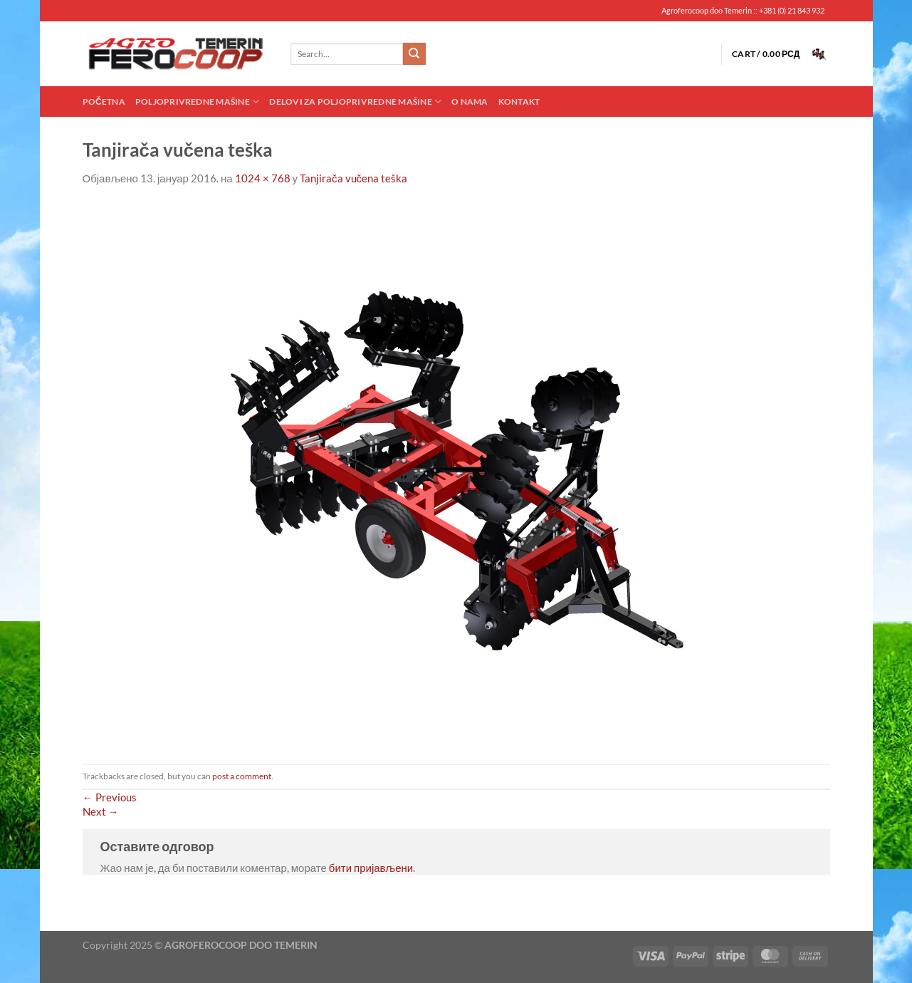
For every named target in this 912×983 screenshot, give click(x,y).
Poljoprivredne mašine (197, 101)
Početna (104, 101)
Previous (110, 797)
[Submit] (414, 54)
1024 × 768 (262, 178)
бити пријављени (371, 867)
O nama (469, 101)
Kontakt (519, 101)
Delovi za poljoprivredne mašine (355, 101)
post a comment (241, 776)
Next (101, 811)
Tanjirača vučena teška (353, 178)
